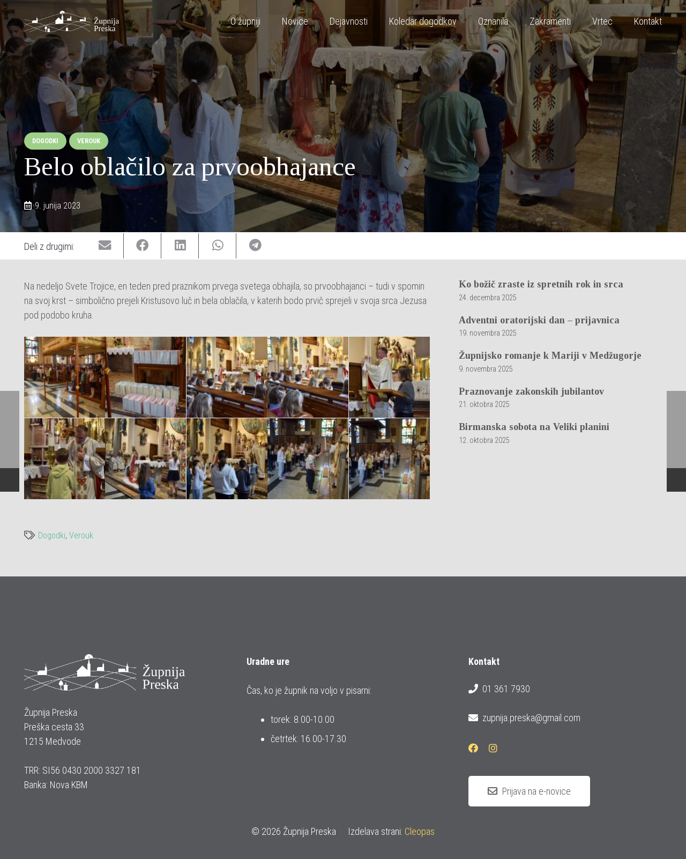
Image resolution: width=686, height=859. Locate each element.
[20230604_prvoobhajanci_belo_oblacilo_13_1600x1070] (307, 458)
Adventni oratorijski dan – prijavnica (539, 320)
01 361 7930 (499, 689)
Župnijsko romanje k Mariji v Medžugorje (550, 355)
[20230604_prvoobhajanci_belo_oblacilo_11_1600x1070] (227, 458)
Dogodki (51, 535)
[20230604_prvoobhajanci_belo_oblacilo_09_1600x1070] (145, 458)
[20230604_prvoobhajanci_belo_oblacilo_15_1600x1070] (389, 458)
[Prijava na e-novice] (529, 791)
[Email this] (105, 245)
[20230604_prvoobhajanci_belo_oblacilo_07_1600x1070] (389, 377)
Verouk (81, 535)
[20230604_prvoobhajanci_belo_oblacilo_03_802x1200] (145, 377)
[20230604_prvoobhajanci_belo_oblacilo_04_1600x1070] (227, 377)
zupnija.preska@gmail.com (524, 718)
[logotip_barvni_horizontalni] (71, 21)
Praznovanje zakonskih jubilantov (531, 391)
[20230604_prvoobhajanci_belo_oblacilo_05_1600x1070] (307, 377)
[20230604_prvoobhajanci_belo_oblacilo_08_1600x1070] (64, 458)
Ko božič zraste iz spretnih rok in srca (541, 284)
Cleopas (420, 831)
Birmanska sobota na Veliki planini (534, 426)
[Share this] (142, 245)
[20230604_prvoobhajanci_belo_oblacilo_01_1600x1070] (64, 377)
